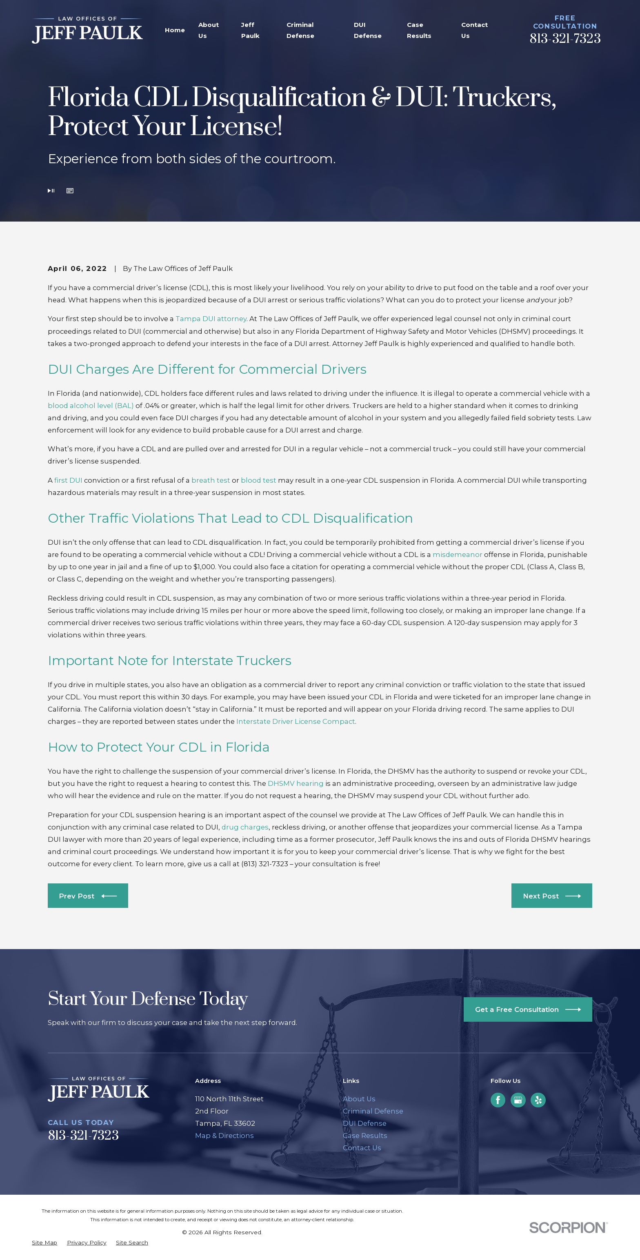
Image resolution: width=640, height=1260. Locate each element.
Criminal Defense (373, 1111)
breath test (210, 480)
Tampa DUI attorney (211, 319)
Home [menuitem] (175, 30)
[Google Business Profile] (518, 1100)
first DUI (68, 480)
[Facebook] (498, 1100)
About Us (359, 1099)
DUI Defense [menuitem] (368, 30)
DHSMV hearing (296, 783)
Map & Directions (224, 1135)
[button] (70, 191)
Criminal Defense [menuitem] (300, 30)
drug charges (245, 827)
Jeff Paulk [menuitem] (250, 30)
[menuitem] (44, 1243)
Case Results (365, 1135)
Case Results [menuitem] (419, 30)
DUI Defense (365, 1123)
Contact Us (362, 1148)
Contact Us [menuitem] (474, 30)
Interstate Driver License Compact (295, 721)
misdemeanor (457, 554)
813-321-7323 (564, 39)
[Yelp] (538, 1100)
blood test (258, 480)
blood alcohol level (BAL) (91, 406)
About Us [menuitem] (208, 30)
